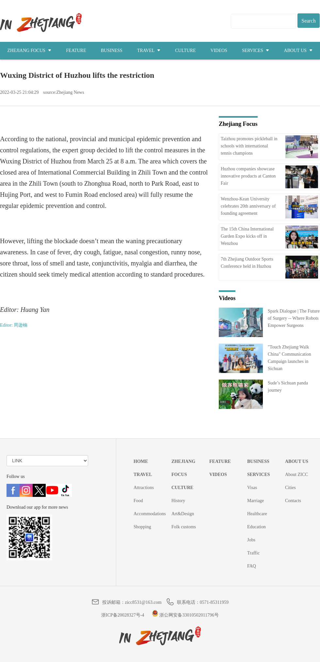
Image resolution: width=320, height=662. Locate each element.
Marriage (255, 500)
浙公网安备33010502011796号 (185, 615)
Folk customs (183, 526)
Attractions (144, 487)
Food (138, 500)
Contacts (293, 500)
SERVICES (255, 50)
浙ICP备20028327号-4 (122, 615)
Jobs (251, 539)
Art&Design (182, 513)
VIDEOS (219, 50)
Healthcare (257, 513)
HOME (141, 461)
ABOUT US (298, 50)
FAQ (251, 566)
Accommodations (150, 513)
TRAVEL (148, 50)
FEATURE (76, 50)
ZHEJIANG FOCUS (30, 50)
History (178, 500)
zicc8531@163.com (143, 602)
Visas (252, 487)
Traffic (253, 553)
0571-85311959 (214, 602)
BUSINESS (111, 50)
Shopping (142, 526)
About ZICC (296, 474)
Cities (290, 487)
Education (256, 526)
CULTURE (185, 50)
